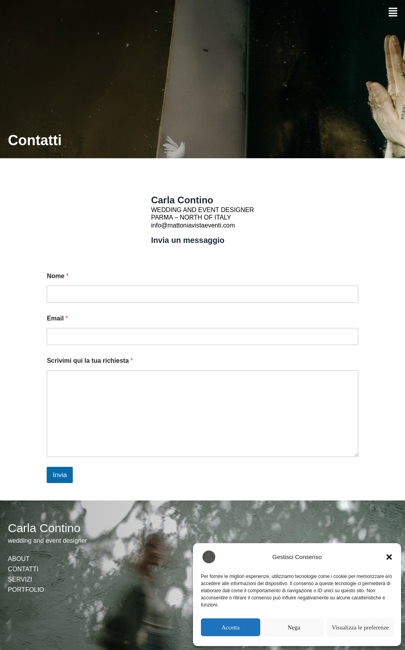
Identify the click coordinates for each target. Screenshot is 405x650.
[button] (389, 557)
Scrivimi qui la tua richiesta (90, 360)
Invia (60, 475)
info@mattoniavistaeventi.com (193, 225)
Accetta (230, 627)
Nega (294, 627)
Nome (57, 276)
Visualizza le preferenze (360, 627)
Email (57, 318)
